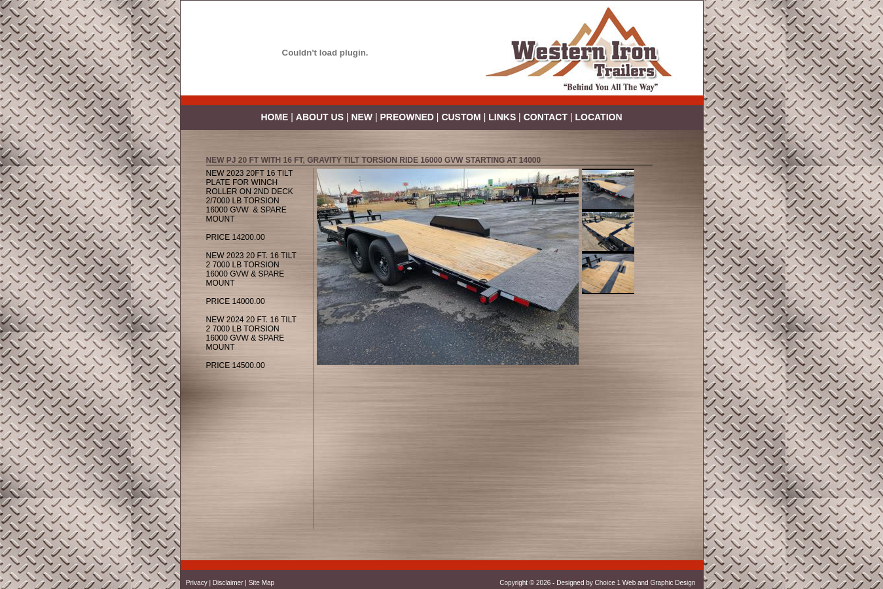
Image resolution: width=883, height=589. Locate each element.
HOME (274, 117)
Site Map (261, 582)
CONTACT (546, 117)
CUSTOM (460, 117)
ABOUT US (320, 117)
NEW (361, 117)
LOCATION (598, 117)
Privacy (196, 582)
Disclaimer (228, 582)
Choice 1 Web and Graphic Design (646, 582)
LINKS (502, 117)
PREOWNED (408, 117)
